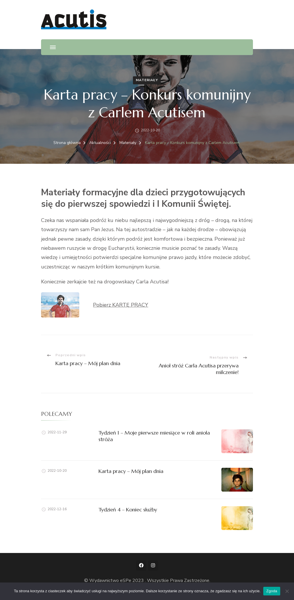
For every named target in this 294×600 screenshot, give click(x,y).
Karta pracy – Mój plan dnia (130, 471)
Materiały (147, 80)
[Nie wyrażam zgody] (287, 591)
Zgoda (271, 591)
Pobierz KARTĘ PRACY (120, 304)
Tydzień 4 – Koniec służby (127, 509)
